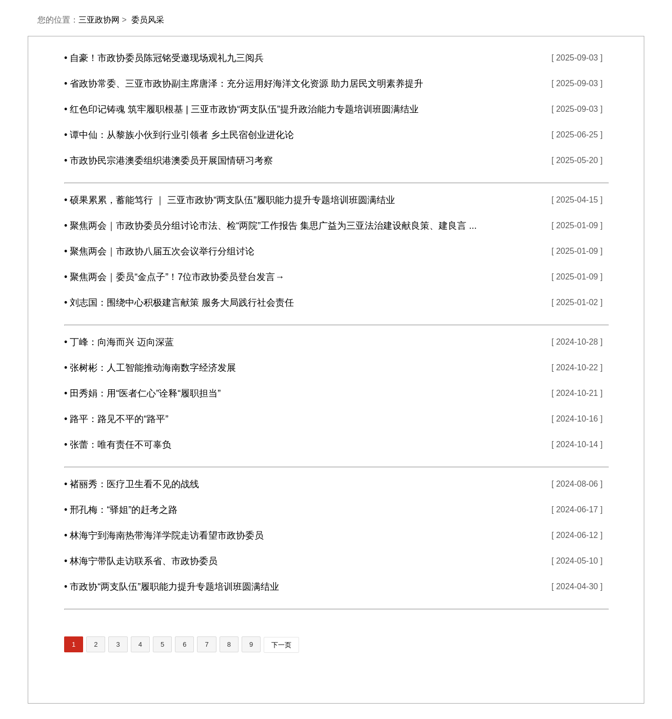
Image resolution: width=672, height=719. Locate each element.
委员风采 (147, 19)
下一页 (281, 645)
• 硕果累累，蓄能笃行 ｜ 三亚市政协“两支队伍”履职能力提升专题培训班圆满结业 (229, 200)
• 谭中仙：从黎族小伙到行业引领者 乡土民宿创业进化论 (179, 135)
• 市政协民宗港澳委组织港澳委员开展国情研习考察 (168, 160)
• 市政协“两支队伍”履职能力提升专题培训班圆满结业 (171, 587)
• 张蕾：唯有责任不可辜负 (117, 445)
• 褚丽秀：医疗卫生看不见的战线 (131, 484)
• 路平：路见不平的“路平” (116, 419)
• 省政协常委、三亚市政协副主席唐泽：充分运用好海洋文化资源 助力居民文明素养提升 (243, 83)
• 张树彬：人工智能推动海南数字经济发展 (150, 368)
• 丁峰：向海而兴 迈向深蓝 (119, 342)
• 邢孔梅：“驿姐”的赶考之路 (120, 510)
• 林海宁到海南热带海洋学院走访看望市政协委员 (164, 535)
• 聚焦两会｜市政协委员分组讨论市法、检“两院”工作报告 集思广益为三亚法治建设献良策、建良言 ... (270, 226)
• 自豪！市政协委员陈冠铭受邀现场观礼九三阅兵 (164, 58)
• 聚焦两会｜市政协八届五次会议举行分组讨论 (159, 251)
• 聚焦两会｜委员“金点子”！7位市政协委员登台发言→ (174, 277)
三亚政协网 (99, 19)
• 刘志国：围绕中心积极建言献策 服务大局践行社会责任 (179, 302)
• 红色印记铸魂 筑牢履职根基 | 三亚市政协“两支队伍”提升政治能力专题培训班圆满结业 (241, 109)
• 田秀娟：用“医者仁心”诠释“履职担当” (142, 393)
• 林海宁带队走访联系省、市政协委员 (141, 561)
